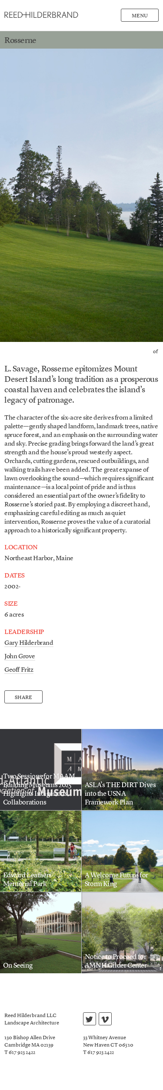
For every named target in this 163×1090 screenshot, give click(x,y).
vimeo (105, 1020)
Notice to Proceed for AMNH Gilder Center (116, 961)
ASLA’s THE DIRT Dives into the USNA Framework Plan (120, 794)
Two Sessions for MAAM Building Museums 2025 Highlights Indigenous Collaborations (39, 789)
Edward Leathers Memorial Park (27, 880)
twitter (89, 1020)
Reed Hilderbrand (41, 15)
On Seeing (17, 965)
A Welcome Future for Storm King (116, 880)
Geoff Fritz (18, 670)
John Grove (19, 656)
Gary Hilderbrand (28, 643)
